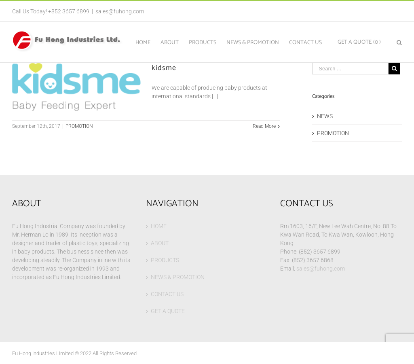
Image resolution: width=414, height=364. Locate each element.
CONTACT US (167, 294)
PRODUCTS (165, 260)
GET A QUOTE (168, 311)
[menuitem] (148, 42)
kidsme (164, 68)
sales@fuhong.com (119, 11)
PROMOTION (79, 126)
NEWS (325, 116)
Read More (264, 126)
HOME (159, 226)
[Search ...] (350, 68)
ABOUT (160, 243)
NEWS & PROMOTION (178, 277)
